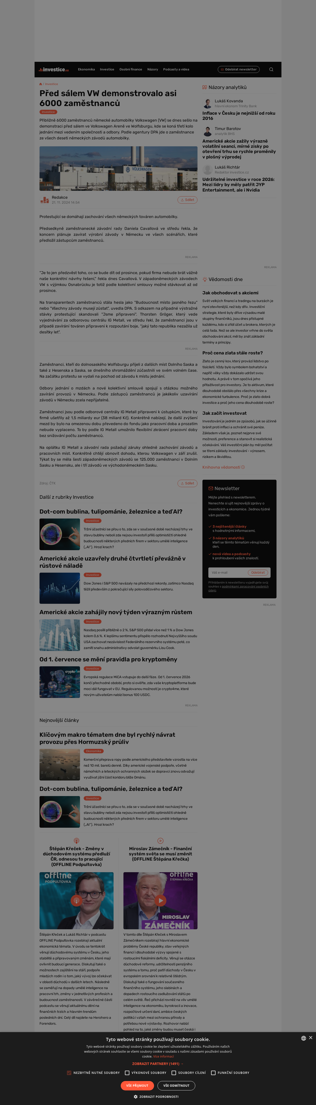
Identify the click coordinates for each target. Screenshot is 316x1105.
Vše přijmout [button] (137, 1085)
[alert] (158, 552)
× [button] (310, 1038)
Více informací (163, 1056)
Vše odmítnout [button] (176, 1085)
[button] (158, 1063)
